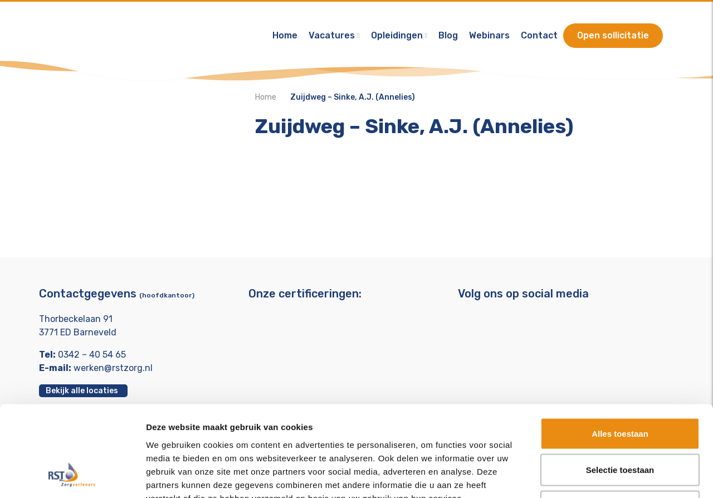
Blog (448, 36)
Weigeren (619, 424)
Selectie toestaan (620, 388)
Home (284, 36)
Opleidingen (397, 36)
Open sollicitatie (613, 36)
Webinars (489, 36)
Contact (539, 36)
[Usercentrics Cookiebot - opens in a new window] (72, 476)
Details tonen (601, 476)
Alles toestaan (620, 352)
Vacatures (332, 36)
